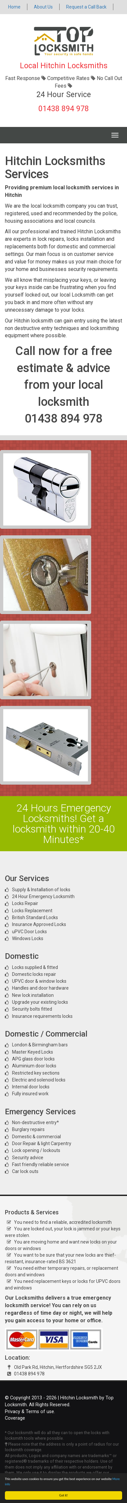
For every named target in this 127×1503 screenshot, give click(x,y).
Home (14, 7)
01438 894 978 (63, 108)
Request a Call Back (86, 7)
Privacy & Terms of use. (30, 1411)
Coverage (15, 1418)
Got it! (63, 1495)
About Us (43, 7)
